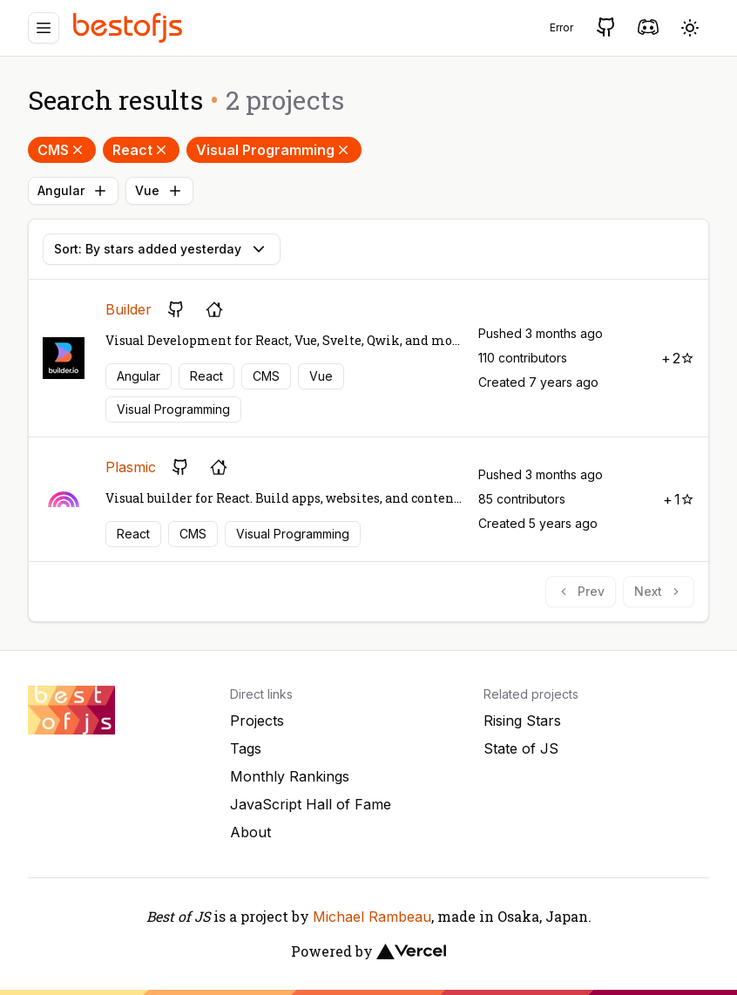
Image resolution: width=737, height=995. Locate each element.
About (250, 832)
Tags (245, 748)
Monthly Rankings (289, 776)
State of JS (520, 748)
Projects (257, 720)
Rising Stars (522, 720)
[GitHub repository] (176, 309)
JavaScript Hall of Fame (310, 804)
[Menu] (43, 28)
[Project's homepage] (214, 309)
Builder (128, 309)
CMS (61, 150)
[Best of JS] (129, 27)
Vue (159, 191)
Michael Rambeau (372, 916)
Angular (73, 191)
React (141, 150)
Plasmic (130, 467)
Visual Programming (274, 150)
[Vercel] (411, 951)
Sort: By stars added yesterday (161, 249)
